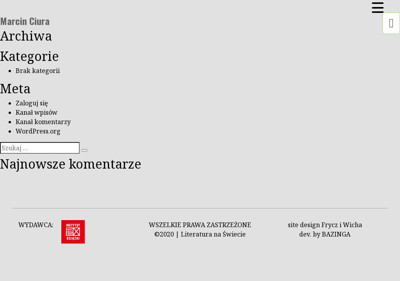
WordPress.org (38, 131)
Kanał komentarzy (43, 121)
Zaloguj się (32, 103)
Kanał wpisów (36, 112)
